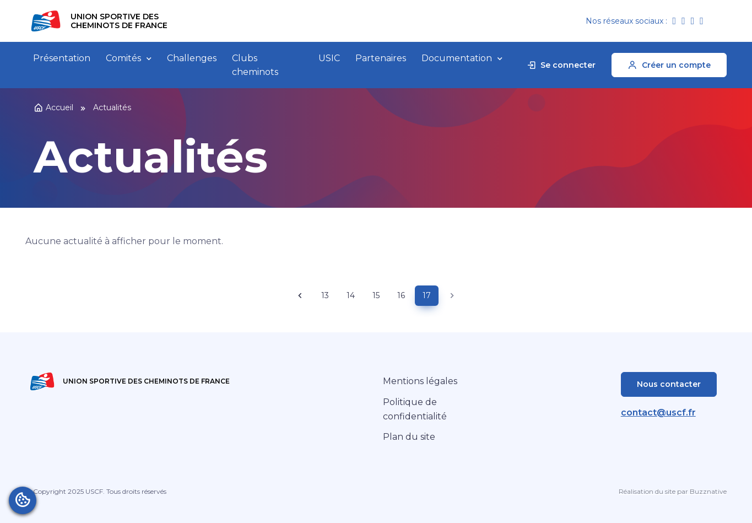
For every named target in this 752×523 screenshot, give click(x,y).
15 (376, 295)
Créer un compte (669, 65)
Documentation (456, 58)
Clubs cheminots (255, 65)
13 (325, 295)
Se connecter (561, 65)
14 (351, 295)
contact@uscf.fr (658, 412)
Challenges (192, 58)
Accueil (53, 107)
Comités (123, 58)
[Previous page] (300, 295)
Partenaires (380, 58)
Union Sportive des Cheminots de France (119, 21)
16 (401, 295)
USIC (329, 58)
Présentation (61, 58)
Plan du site (409, 437)
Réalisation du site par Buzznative (673, 491)
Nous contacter (669, 384)
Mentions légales (420, 381)
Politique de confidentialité (415, 409)
